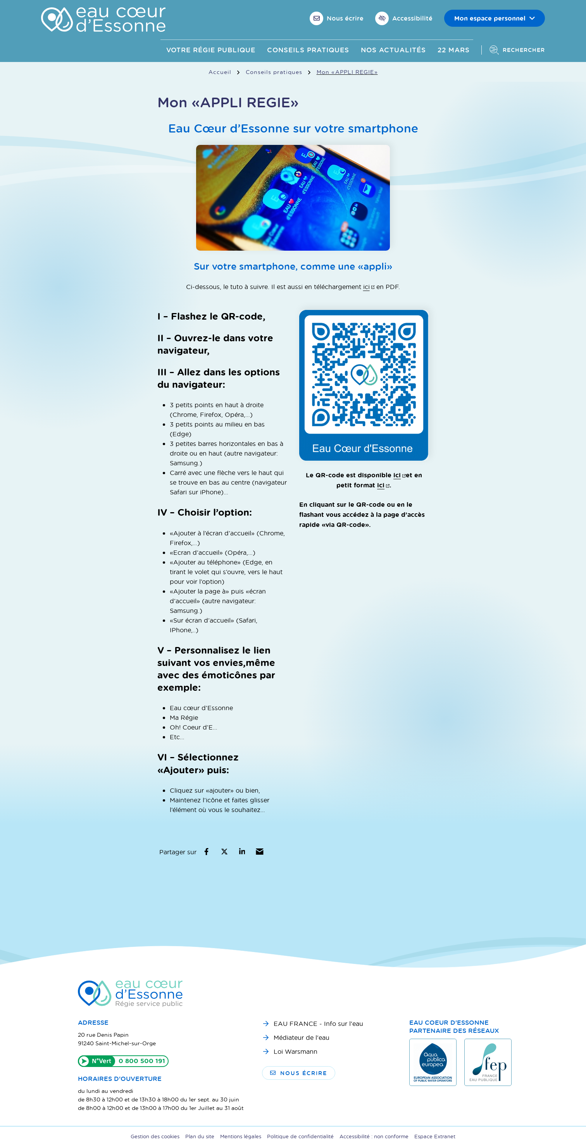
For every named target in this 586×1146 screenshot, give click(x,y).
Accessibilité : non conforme (374, 1136)
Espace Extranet (434, 1136)
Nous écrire (298, 1073)
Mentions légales (240, 1136)
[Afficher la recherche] (513, 50)
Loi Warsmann (295, 1051)
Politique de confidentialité (300, 1136)
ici (369, 286)
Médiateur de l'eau (301, 1037)
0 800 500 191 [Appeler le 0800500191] (142, 1061)
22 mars (454, 49)
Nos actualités (393, 49)
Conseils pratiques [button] (308, 49)
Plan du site (199, 1136)
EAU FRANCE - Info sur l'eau (318, 1023)
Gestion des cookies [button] (155, 1136)
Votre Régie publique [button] (210, 49)
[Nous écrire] (336, 18)
